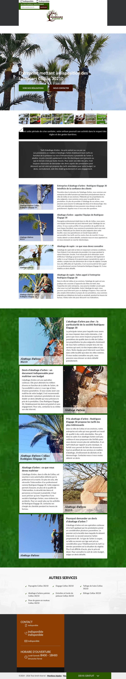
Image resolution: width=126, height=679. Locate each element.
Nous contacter (61, 88)
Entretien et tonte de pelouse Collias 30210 (65, 594)
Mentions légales (54, 676)
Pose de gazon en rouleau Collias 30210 (39, 601)
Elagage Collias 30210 (65, 586)
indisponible (26, 1)
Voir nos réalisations (33, 88)
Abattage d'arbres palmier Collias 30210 (39, 594)
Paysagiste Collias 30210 (38, 586)
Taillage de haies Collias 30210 (93, 587)
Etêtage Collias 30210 (92, 593)
